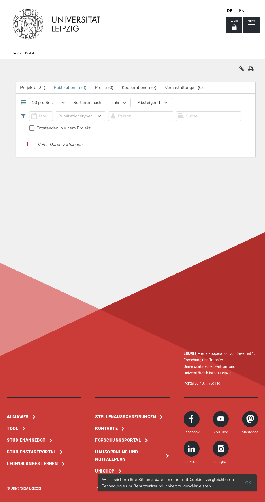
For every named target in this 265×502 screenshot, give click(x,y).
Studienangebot (26, 440)
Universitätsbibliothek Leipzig (208, 373)
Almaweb (18, 416)
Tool (12, 428)
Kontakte (106, 428)
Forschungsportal (118, 440)
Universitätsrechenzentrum (206, 366)
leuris (17, 53)
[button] (241, 70)
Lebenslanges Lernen (32, 463)
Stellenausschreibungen (125, 416)
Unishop (104, 471)
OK (248, 483)
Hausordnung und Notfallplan (116, 455)
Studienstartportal (31, 451)
